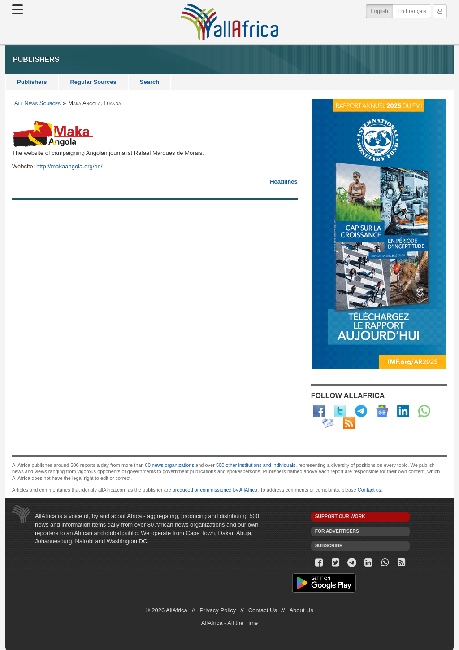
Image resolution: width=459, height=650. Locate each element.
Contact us (369, 489)
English (382, 10)
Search (149, 82)
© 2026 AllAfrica (166, 610)
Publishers (32, 82)
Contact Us (262, 610)
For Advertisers (337, 531)
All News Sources (37, 103)
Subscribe (328, 545)
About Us (301, 610)
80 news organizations (169, 465)
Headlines (283, 181)
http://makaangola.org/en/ (69, 166)
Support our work (340, 516)
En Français (412, 11)
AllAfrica (229, 22)
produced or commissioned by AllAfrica (215, 489)
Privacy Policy (217, 610)
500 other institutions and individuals (255, 465)
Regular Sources (93, 82)
